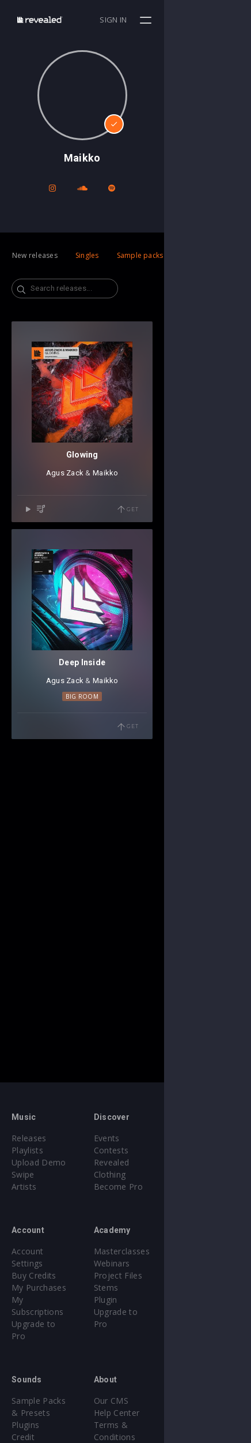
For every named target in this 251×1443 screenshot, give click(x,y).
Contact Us (158, 1436)
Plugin (149, 1299)
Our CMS (154, 1376)
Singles (87, 255)
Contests (154, 1150)
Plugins (25, 1388)
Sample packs (140, 255)
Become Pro (161, 1174)
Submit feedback (169, 1424)
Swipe (23, 1174)
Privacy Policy (163, 1412)
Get (214, 597)
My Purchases (39, 1275)
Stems (149, 1287)
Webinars (155, 1263)
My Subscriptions (45, 1287)
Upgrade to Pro (41, 1299)
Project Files (161, 1275)
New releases (35, 255)
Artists (24, 1186)
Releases (29, 1138)
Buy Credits (34, 1263)
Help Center (160, 1388)
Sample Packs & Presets (59, 1376)
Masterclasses (165, 1251)
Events (150, 1138)
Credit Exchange (43, 1400)
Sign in (200, 19)
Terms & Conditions (176, 1400)
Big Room (125, 870)
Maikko (149, 560)
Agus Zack (108, 560)
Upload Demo (39, 1162)
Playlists (27, 1150)
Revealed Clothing (172, 1162)
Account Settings (44, 1251)
